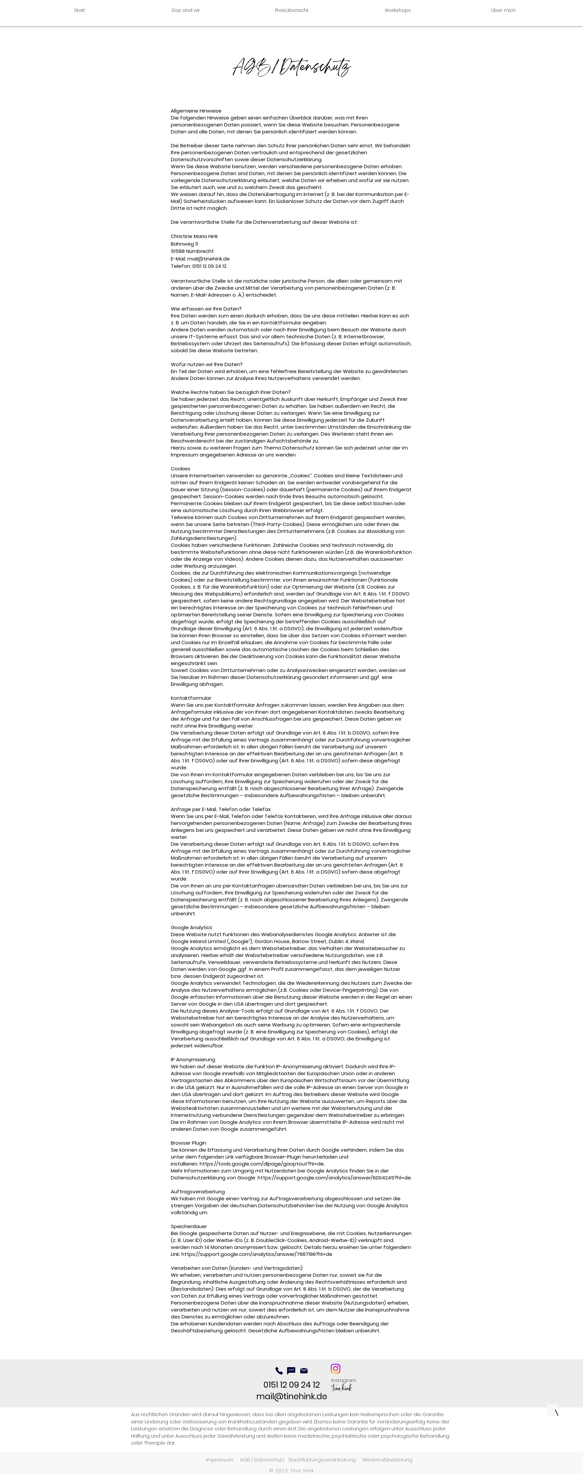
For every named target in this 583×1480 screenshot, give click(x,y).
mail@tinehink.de (208, 258)
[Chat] (291, 1370)
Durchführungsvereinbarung (322, 1459)
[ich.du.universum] (335, 1368)
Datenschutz (271, 1459)
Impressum (219, 1459)
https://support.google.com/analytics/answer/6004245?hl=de (334, 1177)
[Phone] (279, 1370)
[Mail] (304, 1370)
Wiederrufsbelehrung (387, 1459)
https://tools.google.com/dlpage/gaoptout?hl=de (262, 1163)
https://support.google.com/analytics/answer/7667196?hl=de (256, 1254)
